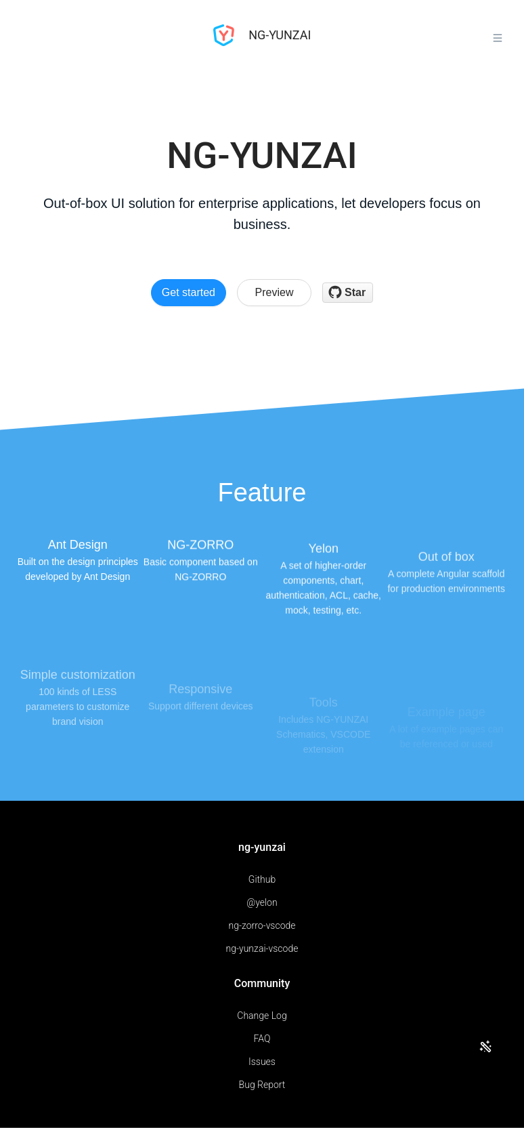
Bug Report (262, 1084)
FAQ (262, 1038)
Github (262, 879)
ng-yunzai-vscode (262, 948)
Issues (262, 1061)
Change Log (261, 1015)
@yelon (261, 902)
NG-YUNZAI (262, 35)
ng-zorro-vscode (261, 925)
